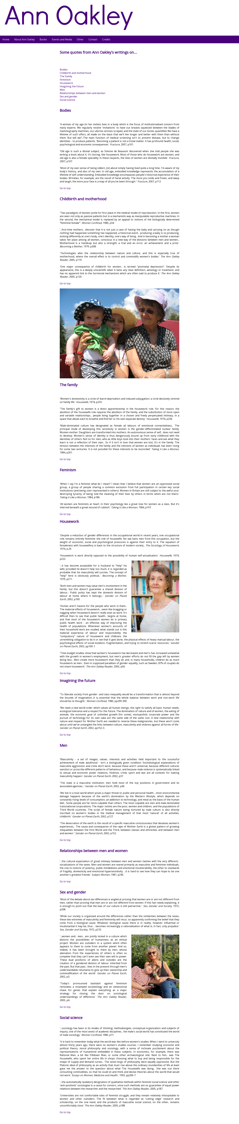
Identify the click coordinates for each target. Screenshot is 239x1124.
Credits (106, 39)
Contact (92, 39)
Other (80, 39)
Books (43, 39)
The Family (66, 76)
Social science (67, 100)
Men (62, 89)
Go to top (65, 188)
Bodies (64, 69)
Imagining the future (72, 86)
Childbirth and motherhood (75, 73)
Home (5, 39)
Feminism (65, 79)
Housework (66, 83)
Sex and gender (68, 96)
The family (69, 384)
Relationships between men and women (82, 93)
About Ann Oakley (24, 39)
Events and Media (62, 39)
